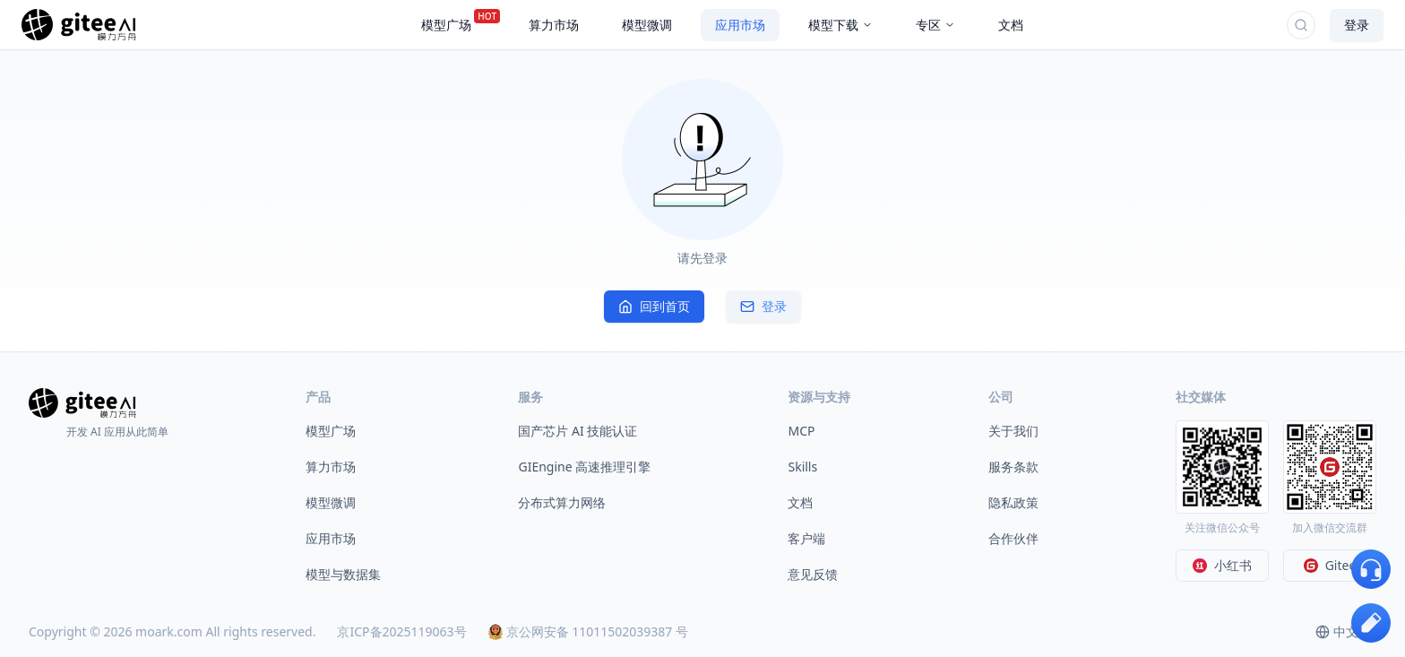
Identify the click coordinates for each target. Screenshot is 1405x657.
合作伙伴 (1013, 538)
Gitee (1330, 565)
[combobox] (1345, 632)
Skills (802, 466)
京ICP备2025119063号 (401, 631)
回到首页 (654, 306)
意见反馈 (813, 574)
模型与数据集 (343, 574)
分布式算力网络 (562, 502)
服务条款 (1013, 466)
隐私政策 (1013, 502)
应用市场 (331, 538)
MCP (801, 430)
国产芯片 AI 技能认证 (577, 430)
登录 (1356, 24)
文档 (800, 502)
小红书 (1222, 565)
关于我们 (1013, 430)
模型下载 (840, 24)
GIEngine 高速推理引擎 (584, 466)
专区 (935, 24)
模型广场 (331, 430)
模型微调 (331, 502)
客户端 (806, 538)
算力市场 (331, 466)
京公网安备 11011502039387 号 (588, 631)
